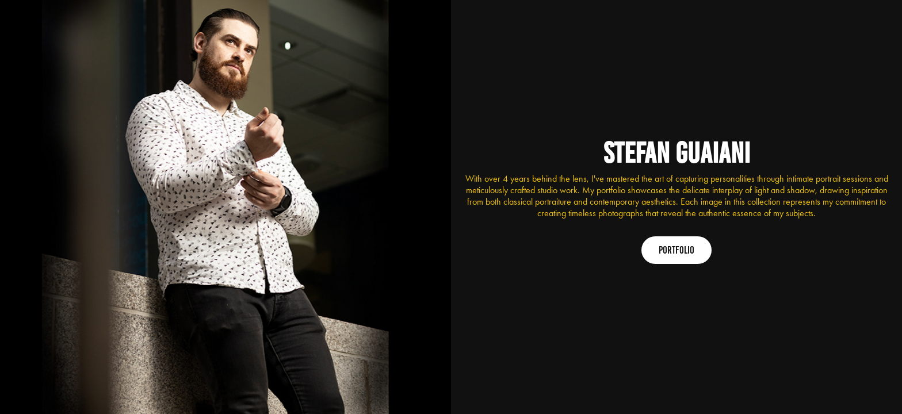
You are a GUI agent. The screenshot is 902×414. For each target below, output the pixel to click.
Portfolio (676, 250)
